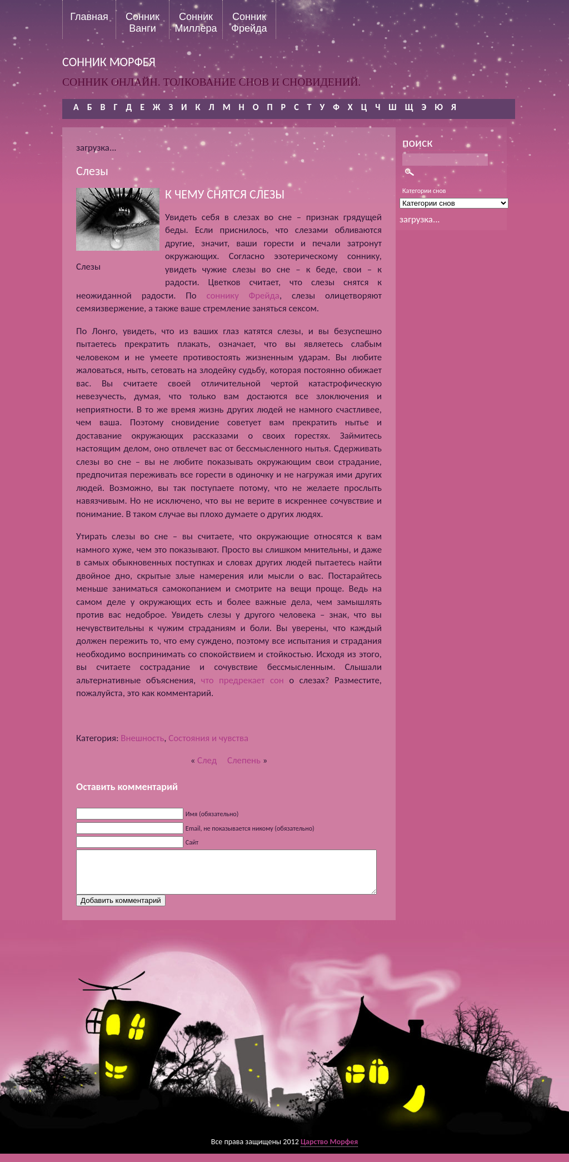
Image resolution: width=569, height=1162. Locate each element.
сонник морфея (109, 61)
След (207, 760)
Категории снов (424, 191)
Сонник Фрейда (249, 22)
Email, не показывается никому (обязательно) (250, 828)
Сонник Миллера (195, 22)
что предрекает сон (242, 680)
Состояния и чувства (208, 738)
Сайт (192, 842)
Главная (89, 16)
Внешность (142, 738)
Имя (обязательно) (212, 814)
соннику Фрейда (242, 295)
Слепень (244, 760)
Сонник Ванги (142, 22)
